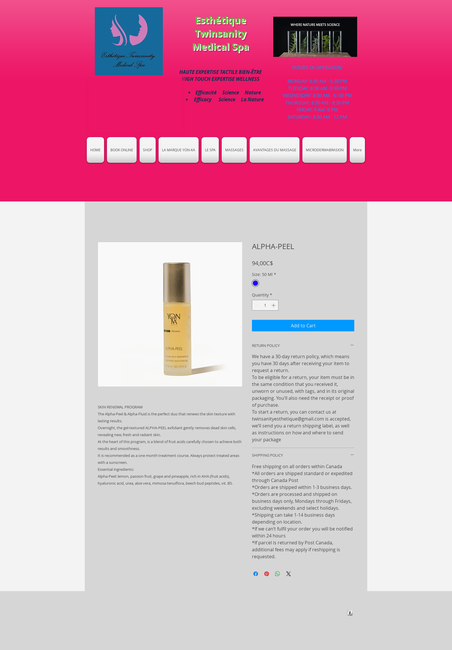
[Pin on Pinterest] (266, 573)
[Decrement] (256, 305)
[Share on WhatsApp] (277, 573)
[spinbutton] (265, 305)
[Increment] (274, 305)
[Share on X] (288, 573)
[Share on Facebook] (255, 573)
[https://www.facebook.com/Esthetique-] (350, 613)
